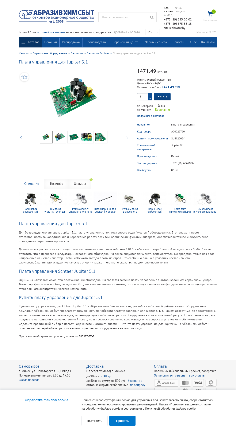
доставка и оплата (127, 32)
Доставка (95, 366)
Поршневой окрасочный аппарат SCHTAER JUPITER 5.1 (30, 210)
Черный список (156, 42)
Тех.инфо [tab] (56, 184)
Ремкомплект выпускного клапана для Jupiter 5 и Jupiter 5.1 (130, 210)
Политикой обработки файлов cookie (170, 408)
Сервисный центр (125, 42)
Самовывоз (29, 366)
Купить (162, 96)
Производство (95, 42)
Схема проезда (29, 380)
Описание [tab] (31, 184)
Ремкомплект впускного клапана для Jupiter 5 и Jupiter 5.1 (80, 210)
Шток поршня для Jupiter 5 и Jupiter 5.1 (105, 210)
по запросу (137, 385)
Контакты (208, 42)
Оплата (160, 366)
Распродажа (71, 42)
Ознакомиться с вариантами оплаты (179, 375)
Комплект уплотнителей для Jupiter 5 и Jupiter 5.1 (55, 210)
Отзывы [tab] (80, 184)
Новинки (50, 42)
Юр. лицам (167, 9)
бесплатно (135, 380)
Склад (168, 15)
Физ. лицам (179, 9)
